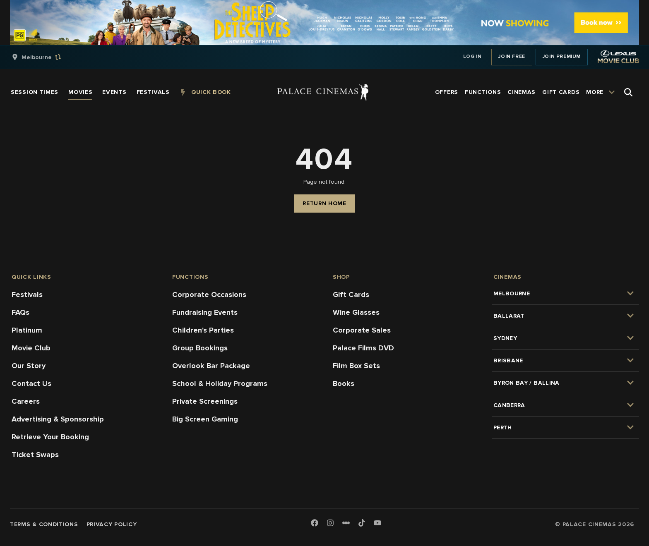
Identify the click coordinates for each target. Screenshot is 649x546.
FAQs (20, 312)
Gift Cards (351, 294)
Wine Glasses (356, 312)
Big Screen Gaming (205, 419)
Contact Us (31, 383)
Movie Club (31, 347)
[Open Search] (628, 92)
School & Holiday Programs (219, 383)
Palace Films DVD (363, 347)
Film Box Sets (356, 365)
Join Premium (562, 56)
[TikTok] (361, 523)
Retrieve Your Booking (50, 436)
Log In (472, 56)
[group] (45, 57)
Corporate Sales (362, 330)
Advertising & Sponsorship (58, 419)
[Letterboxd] (346, 523)
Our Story (29, 365)
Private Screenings (205, 401)
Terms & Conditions (44, 524)
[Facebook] (314, 523)
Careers (26, 401)
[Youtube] (377, 523)
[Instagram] (330, 523)
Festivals (27, 294)
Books (343, 383)
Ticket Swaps (35, 454)
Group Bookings (200, 347)
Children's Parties (203, 330)
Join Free (511, 56)
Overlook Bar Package (211, 365)
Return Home (324, 203)
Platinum (27, 330)
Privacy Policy (112, 524)
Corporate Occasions (209, 294)
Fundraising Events (205, 312)
